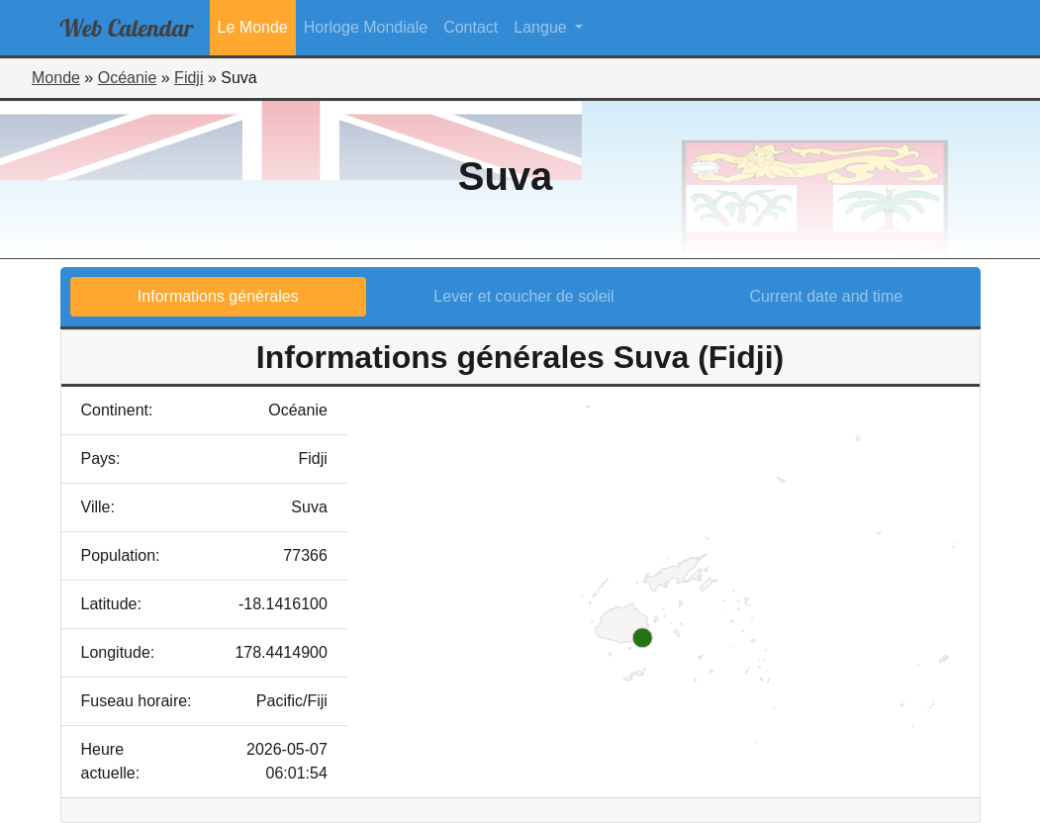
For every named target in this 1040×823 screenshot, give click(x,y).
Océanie (127, 77)
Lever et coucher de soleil (523, 296)
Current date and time (825, 296)
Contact (470, 27)
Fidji (188, 77)
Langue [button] (542, 27)
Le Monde (253, 27)
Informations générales (218, 296)
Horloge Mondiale (365, 27)
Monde (56, 77)
